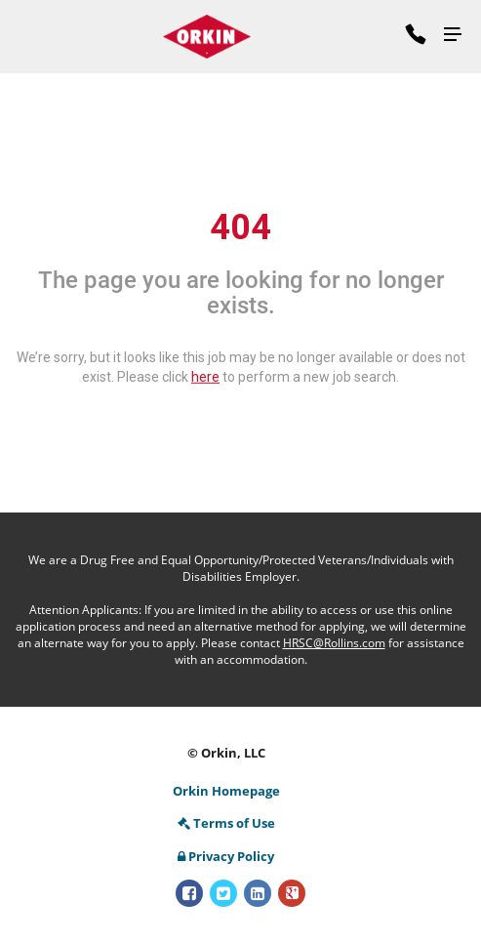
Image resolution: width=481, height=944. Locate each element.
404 (240, 227)
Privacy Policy (226, 856)
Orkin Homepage (226, 791)
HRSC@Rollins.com (334, 643)
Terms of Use (226, 823)
